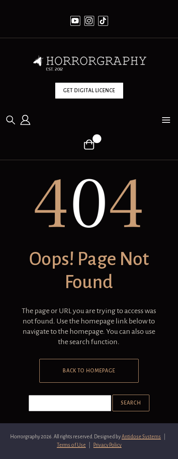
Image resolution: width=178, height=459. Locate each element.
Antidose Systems (141, 437)
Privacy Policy (107, 445)
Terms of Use (71, 445)
